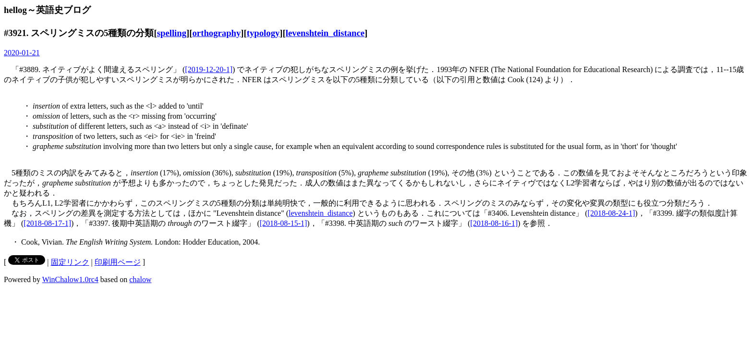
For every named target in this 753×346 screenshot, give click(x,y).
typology (263, 33)
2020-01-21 (22, 53)
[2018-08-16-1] (494, 223)
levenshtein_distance (325, 33)
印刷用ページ (118, 262)
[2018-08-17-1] (47, 223)
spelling (171, 33)
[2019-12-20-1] (208, 69)
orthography (217, 33)
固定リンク (70, 262)
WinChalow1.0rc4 (70, 279)
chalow (140, 279)
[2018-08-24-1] (611, 213)
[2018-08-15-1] (283, 223)
